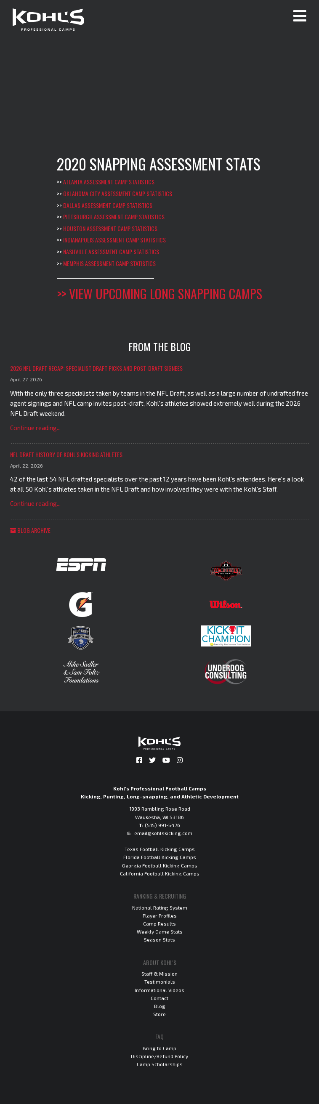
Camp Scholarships (160, 1064)
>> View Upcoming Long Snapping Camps (159, 293)
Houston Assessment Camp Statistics (110, 228)
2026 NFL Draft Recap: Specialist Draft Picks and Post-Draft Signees (96, 368)
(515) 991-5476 (162, 825)
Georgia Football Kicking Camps (159, 865)
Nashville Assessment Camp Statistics (111, 251)
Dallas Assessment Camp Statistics (107, 205)
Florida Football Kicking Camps (159, 857)
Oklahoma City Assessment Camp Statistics (117, 193)
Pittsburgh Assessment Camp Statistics (114, 216)
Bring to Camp (159, 1048)
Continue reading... (35, 427)
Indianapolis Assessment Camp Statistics (114, 239)
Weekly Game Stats (160, 931)
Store (159, 1014)
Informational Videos (159, 990)
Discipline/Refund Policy (159, 1056)
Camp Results (159, 923)
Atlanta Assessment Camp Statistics (108, 181)
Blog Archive (30, 530)
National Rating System (159, 907)
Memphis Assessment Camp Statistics (109, 263)
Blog (159, 1006)
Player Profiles (160, 915)
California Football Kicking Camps (159, 873)
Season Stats (159, 939)
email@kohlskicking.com (163, 833)
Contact (159, 998)
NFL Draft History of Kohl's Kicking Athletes (66, 454)
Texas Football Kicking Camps (160, 849)
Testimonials (159, 981)
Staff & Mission (159, 973)
